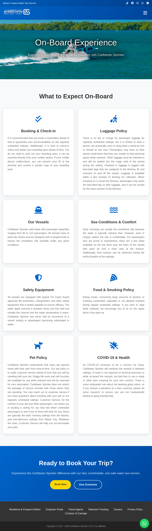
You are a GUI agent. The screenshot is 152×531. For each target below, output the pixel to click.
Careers (118, 509)
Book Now (60, 484)
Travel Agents (75, 509)
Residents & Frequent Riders (24, 509)
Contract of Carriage (76, 513)
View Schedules (88, 484)
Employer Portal (54, 509)
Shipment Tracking (98, 509)
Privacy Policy (135, 509)
